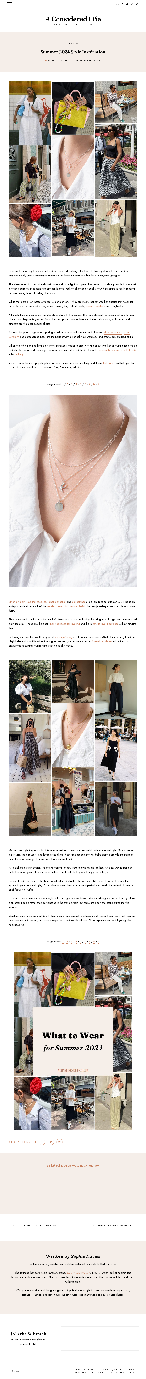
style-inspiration (69, 60)
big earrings (78, 602)
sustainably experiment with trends (117, 350)
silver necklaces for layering (64, 624)
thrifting (19, 354)
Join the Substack (123, 1369)
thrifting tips (109, 363)
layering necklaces (37, 602)
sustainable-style (90, 60)
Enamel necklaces (102, 641)
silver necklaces (113, 332)
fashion (52, 60)
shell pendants (57, 602)
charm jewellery (63, 637)
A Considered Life (73, 19)
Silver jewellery (17, 602)
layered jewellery (95, 306)
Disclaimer (103, 1369)
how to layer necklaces (105, 624)
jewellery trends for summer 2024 (66, 606)
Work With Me (84, 1369)
